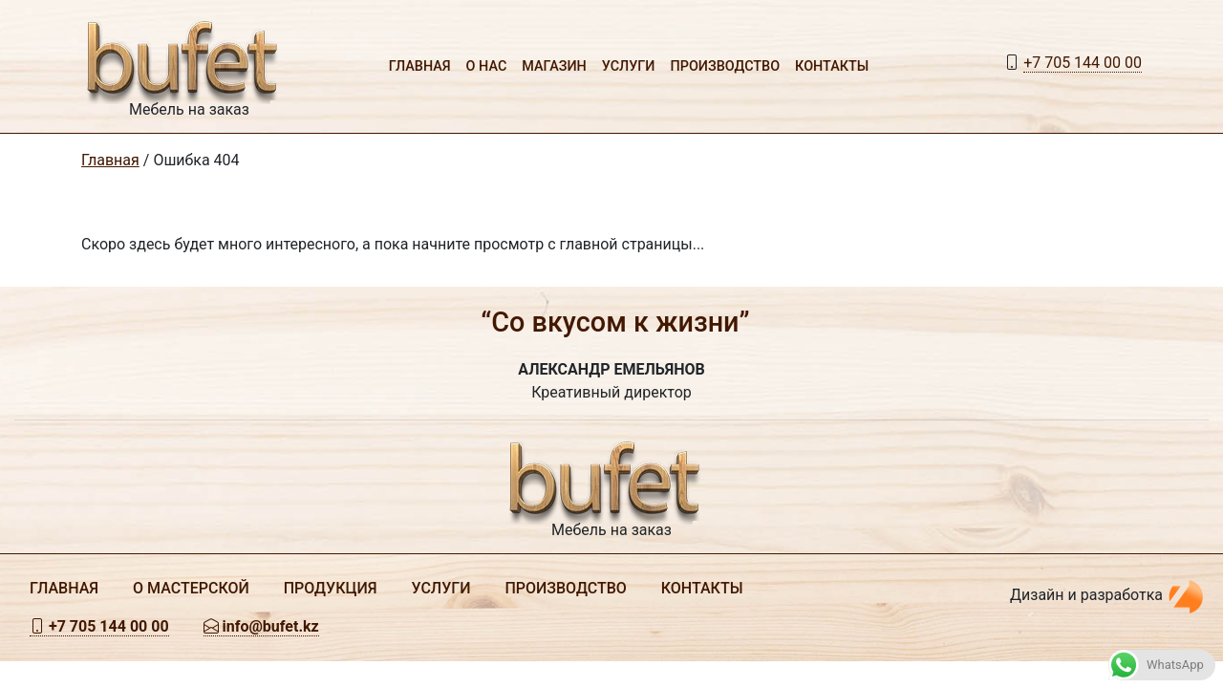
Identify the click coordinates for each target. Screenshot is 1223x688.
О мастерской (191, 588)
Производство (726, 66)
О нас (486, 66)
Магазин (554, 66)
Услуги (628, 66)
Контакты (832, 66)
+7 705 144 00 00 (1082, 63)
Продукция (330, 588)
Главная (420, 66)
